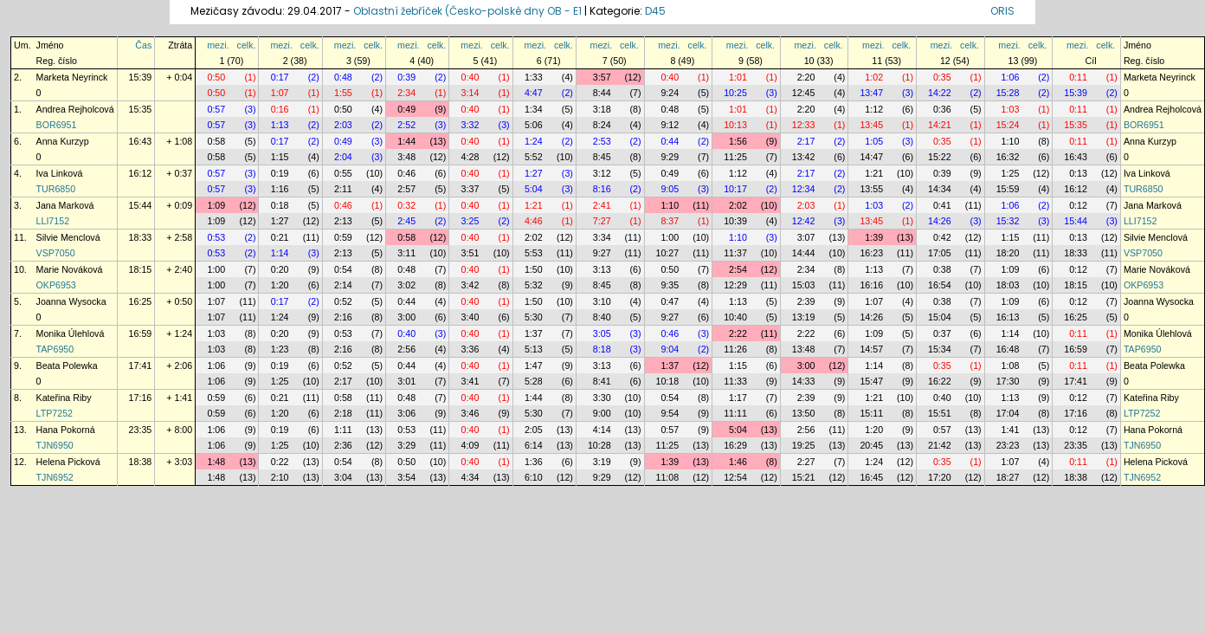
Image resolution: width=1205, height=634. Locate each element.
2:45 (406, 221)
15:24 (1008, 125)
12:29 (735, 285)
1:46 (738, 461)
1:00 (669, 237)
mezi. (218, 45)
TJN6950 (55, 445)
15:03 (803, 285)
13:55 (871, 189)
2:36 (343, 445)
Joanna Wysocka (71, 301)
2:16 (343, 317)
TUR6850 (56, 189)
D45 (655, 10)
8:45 (602, 157)
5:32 (534, 285)
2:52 (406, 125)
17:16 (140, 397)
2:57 (406, 189)
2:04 (343, 157)
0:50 (216, 77)
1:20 (280, 285)
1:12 (874, 109)
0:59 (343, 237)
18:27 (1008, 477)
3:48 (406, 157)
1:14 (280, 253)
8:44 (602, 92)
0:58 (216, 141)
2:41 (602, 205)
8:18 (602, 349)
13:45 (871, 125)
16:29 (735, 445)
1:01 (738, 77)
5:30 (534, 317)
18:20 (1008, 253)
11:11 (735, 413)
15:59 (1008, 189)
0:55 (343, 173)
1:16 (280, 189)
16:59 (140, 333)
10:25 (735, 92)
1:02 (874, 77)
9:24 (669, 92)
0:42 (942, 237)
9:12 (669, 125)
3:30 (602, 397)
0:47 (669, 301)
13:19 (803, 317)
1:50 (534, 269)
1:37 (534, 333)
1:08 (1011, 365)
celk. (246, 45)
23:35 (140, 429)
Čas (143, 45)
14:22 (939, 92)
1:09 (216, 205)
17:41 (140, 365)
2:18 (343, 413)
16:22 (939, 381)
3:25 (470, 221)
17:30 (1008, 381)
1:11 (343, 429)
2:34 (406, 92)
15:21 (803, 477)
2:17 (806, 141)
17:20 (939, 477)
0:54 (343, 269)
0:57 (216, 109)
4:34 (470, 477)
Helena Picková (68, 461)
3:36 (470, 349)
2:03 (343, 125)
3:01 (406, 381)
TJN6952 (55, 477)
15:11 (871, 413)
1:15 (280, 157)
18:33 (140, 237)
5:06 (534, 125)
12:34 (803, 189)
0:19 (280, 173)
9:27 (602, 253)
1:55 (343, 92)
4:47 (534, 92)
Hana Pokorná (65, 429)
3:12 (602, 173)
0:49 (406, 109)
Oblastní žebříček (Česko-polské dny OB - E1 (467, 10)
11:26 (735, 349)
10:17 (735, 189)
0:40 (470, 77)
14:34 (939, 189)
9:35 (669, 285)
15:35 (140, 109)
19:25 (803, 445)
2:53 (602, 141)
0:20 (280, 269)
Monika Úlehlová (70, 333)
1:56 (738, 141)
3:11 (406, 253)
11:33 (735, 381)
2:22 (738, 333)
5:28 (534, 381)
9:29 (669, 157)
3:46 (470, 413)
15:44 (140, 205)
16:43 (140, 141)
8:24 (602, 125)
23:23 (1008, 445)
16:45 (871, 477)
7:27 (602, 221)
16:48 (1008, 349)
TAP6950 (55, 349)
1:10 (1011, 141)
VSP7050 (55, 253)
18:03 (1008, 285)
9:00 (602, 413)
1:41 (1011, 429)
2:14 (343, 285)
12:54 (735, 477)
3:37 (470, 189)
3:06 (406, 413)
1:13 (280, 125)
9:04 (669, 349)
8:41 (602, 381)
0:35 (942, 77)
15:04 (939, 317)
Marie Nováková (69, 269)
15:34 (939, 349)
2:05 (534, 429)
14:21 (939, 125)
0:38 (942, 269)
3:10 (602, 301)
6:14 (534, 445)
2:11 (343, 189)
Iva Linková (59, 173)
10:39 (735, 221)
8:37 (669, 221)
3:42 (470, 285)
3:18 (602, 109)
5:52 (534, 157)
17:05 (939, 253)
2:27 (806, 461)
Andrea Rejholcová (75, 109)
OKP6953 (56, 285)
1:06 (1011, 77)
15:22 (939, 157)
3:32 (470, 125)
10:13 (735, 125)
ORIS (1002, 10)
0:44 (669, 141)
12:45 (803, 92)
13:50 (803, 413)
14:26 (939, 221)
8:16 (602, 189)
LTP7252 (54, 413)
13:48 (803, 349)
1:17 (738, 397)
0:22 (280, 461)
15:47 (871, 381)
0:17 (280, 77)
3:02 (406, 285)
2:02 (738, 205)
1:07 (280, 92)
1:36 (534, 461)
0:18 (280, 205)
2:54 (738, 269)
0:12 (1078, 205)
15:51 (939, 413)
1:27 (534, 173)
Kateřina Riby (64, 397)
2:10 (280, 477)
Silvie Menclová (68, 237)
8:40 (602, 317)
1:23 (280, 349)
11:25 (735, 157)
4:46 (534, 221)
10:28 (599, 445)
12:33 (803, 125)
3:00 (406, 317)
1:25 (1011, 173)
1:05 (874, 141)
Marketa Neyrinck (72, 77)
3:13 (602, 269)
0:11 (1078, 77)
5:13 (534, 349)
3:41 (470, 381)
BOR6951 (56, 125)
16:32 (1008, 157)
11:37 (735, 253)
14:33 (803, 381)
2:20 (806, 77)
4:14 (602, 429)
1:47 (534, 365)
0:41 (942, 205)
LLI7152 (53, 221)
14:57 (871, 349)
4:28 (470, 157)
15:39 (140, 77)
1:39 (874, 237)
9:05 (669, 189)
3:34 (602, 237)
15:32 (1008, 221)
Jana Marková (65, 205)
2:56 (406, 349)
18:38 (140, 461)
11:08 (668, 477)
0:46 (406, 173)
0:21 (280, 237)
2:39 (806, 301)
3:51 (470, 253)
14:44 (803, 253)
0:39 (406, 77)
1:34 (534, 109)
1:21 (874, 173)
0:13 (1078, 173)
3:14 (470, 92)
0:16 (280, 109)
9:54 (669, 413)
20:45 (871, 445)
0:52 (343, 301)
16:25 (140, 301)
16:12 (140, 173)
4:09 (470, 445)
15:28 (1008, 92)
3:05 (602, 333)
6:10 (534, 477)
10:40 (735, 317)
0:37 (942, 333)
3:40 (470, 317)
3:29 (406, 445)
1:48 (216, 461)
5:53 (534, 253)
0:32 (406, 205)
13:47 (871, 92)
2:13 (343, 221)
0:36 (942, 109)
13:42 (803, 157)
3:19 (602, 461)
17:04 (1008, 413)
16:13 (1008, 317)
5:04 (534, 189)
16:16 (871, 285)
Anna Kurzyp (62, 141)
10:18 (668, 381)
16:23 (871, 253)
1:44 (406, 141)
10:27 (668, 253)
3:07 (806, 237)
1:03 (1011, 109)
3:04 (343, 477)
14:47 (871, 157)
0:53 (216, 237)
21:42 (939, 445)
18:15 (140, 269)
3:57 (602, 77)
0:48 (343, 77)
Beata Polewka (67, 365)
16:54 (939, 285)
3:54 (406, 477)
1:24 (534, 141)
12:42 (803, 221)
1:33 (534, 77)
